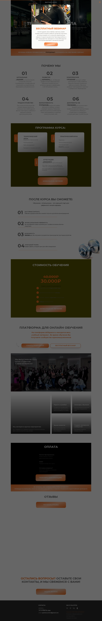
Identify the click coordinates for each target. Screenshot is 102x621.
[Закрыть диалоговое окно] (99, 2)
